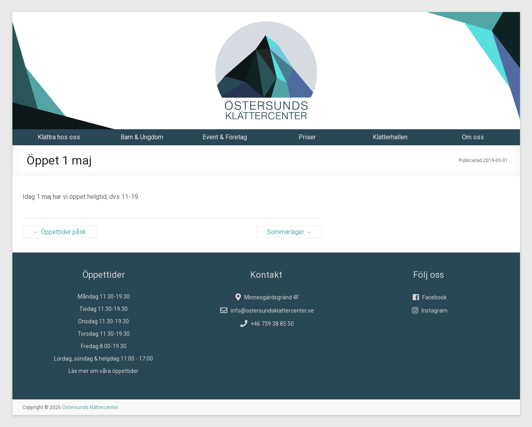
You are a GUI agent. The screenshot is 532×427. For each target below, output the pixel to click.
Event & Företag (225, 137)
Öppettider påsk (59, 232)
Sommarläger (289, 232)
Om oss (473, 137)
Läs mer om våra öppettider (103, 371)
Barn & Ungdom (141, 137)
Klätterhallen (390, 137)
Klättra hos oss (59, 137)
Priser (307, 137)
